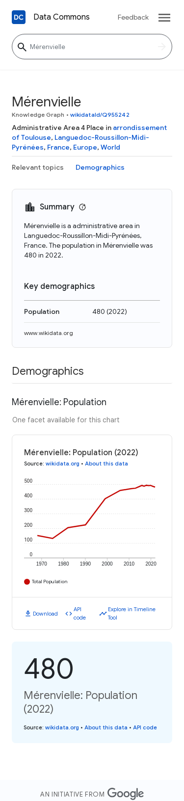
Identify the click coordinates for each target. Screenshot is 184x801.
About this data (106, 463)
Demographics (100, 167)
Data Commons (61, 17)
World (110, 147)
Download (45, 613)
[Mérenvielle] (92, 46)
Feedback (133, 17)
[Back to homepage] (19, 17)
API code (80, 613)
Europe (85, 147)
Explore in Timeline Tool (132, 613)
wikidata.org (62, 463)
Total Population (50, 581)
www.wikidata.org (48, 332)
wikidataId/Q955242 (100, 114)
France (58, 147)
